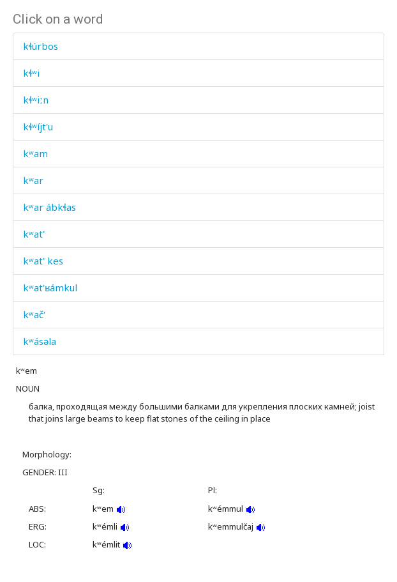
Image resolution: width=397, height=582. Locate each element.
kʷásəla (39, 341)
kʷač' (34, 314)
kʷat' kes (43, 260)
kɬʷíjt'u (38, 126)
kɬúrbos (40, 46)
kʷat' (34, 233)
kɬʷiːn (36, 99)
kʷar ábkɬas (49, 207)
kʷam (35, 153)
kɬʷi (31, 72)
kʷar (33, 180)
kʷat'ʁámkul (50, 287)
